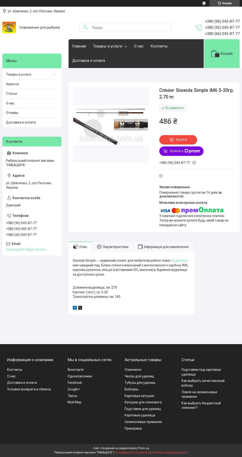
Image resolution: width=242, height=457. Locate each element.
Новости (12, 84)
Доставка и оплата (88, 60)
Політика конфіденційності (170, 452)
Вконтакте (76, 370)
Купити (181, 139)
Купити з (185, 151)
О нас (138, 46)
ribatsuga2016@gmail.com (26, 249)
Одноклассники (80, 376)
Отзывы (12, 113)
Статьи (11, 93)
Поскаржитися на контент (132, 452)
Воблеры (131, 389)
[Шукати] (85, 27)
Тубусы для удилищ (140, 382)
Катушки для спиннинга (143, 402)
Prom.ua (143, 448)
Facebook (75, 382)
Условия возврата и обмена (29, 389)
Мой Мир (75, 402)
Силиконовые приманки (143, 422)
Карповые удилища (140, 415)
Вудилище (180, 260)
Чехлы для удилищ (139, 376)
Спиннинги (133, 370)
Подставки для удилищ (143, 409)
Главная (79, 46)
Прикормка (133, 428)
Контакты (159, 46)
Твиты (72, 396)
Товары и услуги (107, 46)
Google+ (74, 389)
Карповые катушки (139, 396)
